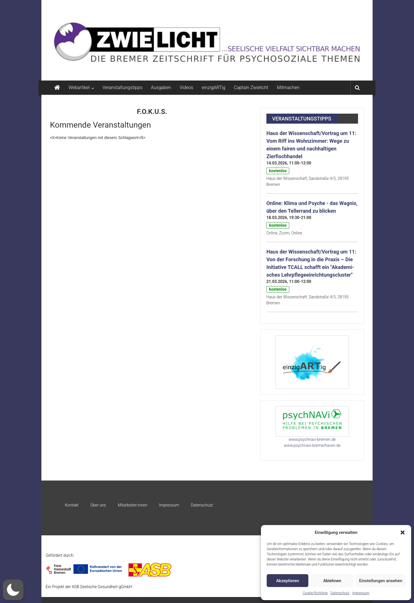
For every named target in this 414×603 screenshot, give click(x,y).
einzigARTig (213, 87)
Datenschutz (340, 593)
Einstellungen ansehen (380, 580)
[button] (402, 532)
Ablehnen (332, 580)
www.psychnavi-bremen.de (312, 439)
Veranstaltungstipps (122, 87)
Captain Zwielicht (251, 87)
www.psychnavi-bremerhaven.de (312, 445)
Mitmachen (288, 87)
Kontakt (72, 505)
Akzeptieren (287, 580)
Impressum (360, 593)
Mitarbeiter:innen (132, 505)
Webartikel (79, 87)
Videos (186, 87)
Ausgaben (161, 87)
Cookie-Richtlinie (315, 593)
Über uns (98, 505)
